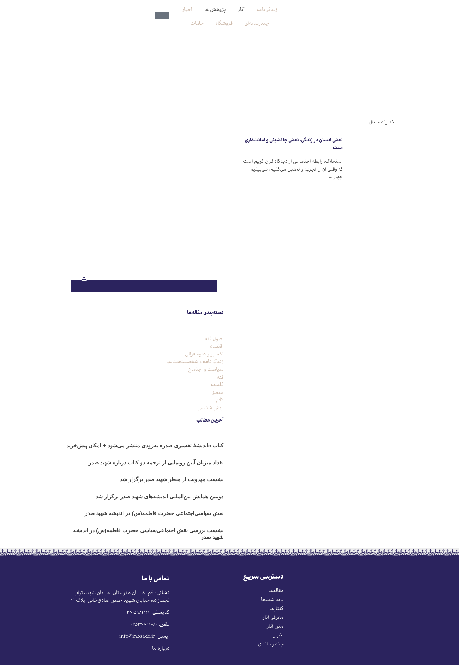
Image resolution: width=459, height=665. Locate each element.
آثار (241, 10)
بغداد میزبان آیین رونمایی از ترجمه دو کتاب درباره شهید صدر (156, 463)
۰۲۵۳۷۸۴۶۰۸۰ (144, 624)
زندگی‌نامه (267, 10)
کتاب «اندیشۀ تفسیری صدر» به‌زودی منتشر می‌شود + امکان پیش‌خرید (144, 446)
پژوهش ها (215, 10)
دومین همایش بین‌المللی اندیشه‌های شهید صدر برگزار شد (159, 497)
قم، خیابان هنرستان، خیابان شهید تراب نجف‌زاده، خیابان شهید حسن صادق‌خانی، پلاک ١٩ (120, 597)
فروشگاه (224, 23)
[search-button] (167, 5)
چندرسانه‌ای (257, 23)
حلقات (197, 23)
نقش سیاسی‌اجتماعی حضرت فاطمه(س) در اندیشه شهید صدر (154, 513)
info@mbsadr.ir (137, 636)
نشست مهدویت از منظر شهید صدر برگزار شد (171, 479)
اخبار (187, 10)
